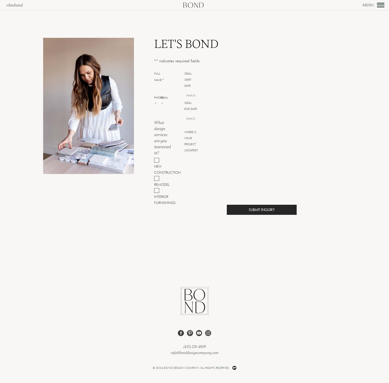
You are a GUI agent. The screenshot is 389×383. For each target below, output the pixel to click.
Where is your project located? (191, 141)
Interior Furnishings (156, 199)
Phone (159, 101)
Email (164, 101)
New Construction (156, 169)
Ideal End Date (190, 106)
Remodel (156, 184)
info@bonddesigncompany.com (194, 352)
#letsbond (14, 5)
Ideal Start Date (188, 79)
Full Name (159, 77)
